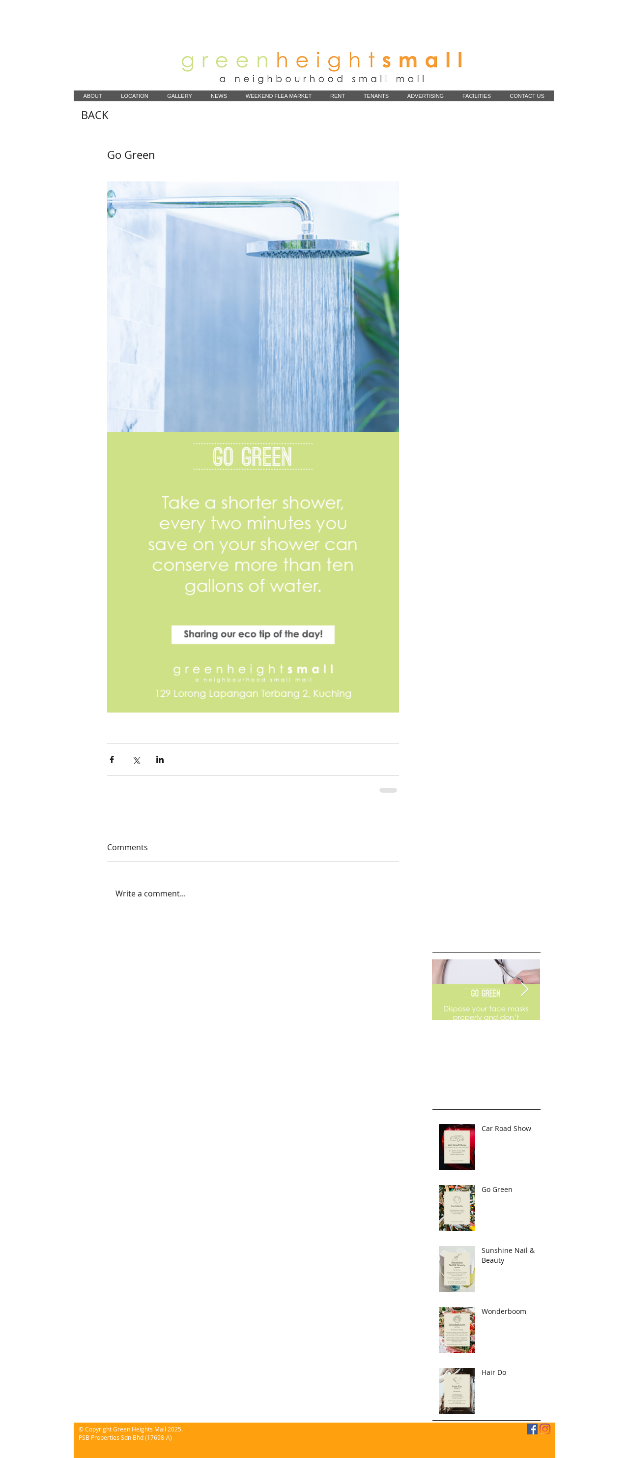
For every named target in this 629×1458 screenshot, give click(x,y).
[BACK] (94, 115)
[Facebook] (532, 1429)
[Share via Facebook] (111, 759)
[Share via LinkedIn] (160, 759)
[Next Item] (524, 989)
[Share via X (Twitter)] (136, 759)
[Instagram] (545, 1429)
